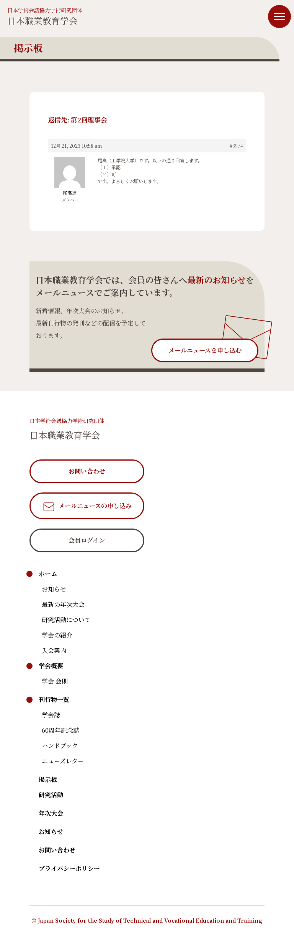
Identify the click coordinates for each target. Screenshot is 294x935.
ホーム (48, 573)
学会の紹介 (57, 635)
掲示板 (48, 779)
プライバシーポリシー (69, 868)
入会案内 (54, 650)
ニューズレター (63, 761)
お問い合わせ (57, 850)
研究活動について (66, 619)
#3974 (236, 145)
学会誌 (51, 714)
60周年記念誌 (60, 730)
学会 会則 (55, 681)
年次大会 (51, 813)
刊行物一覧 (54, 699)
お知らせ (54, 589)
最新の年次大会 (63, 604)
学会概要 (51, 665)
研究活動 (51, 794)
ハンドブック (60, 745)
